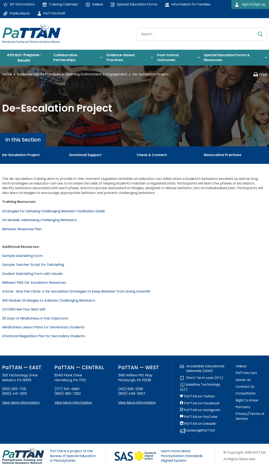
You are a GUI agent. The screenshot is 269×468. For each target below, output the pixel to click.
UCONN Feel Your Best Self (23, 309)
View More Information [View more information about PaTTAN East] (21, 402)
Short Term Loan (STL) (201, 378)
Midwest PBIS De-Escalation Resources (34, 282)
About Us (243, 380)
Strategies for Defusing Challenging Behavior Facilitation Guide (53, 211)
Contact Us (245, 386)
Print (260, 74)
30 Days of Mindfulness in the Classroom (35, 318)
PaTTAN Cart (246, 373)
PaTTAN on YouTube (198, 417)
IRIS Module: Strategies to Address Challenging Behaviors (49, 300)
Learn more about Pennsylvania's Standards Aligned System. (182, 456)
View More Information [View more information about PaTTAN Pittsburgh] (137, 402)
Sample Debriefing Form (22, 255)
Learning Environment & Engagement (96, 74)
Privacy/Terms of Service (250, 416)
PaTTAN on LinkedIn (198, 423)
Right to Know (247, 400)
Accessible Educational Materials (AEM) (202, 368)
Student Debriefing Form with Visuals (32, 273)
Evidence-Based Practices (39, 74)
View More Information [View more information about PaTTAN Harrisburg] (73, 402)
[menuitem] (25, 58)
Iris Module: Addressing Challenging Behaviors (39, 220)
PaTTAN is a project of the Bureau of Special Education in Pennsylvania (73, 456)
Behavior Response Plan (22, 229)
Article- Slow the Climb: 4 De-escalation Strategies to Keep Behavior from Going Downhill (76, 291)
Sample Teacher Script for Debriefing (33, 264)
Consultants (246, 393)
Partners (243, 407)
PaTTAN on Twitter (197, 396)
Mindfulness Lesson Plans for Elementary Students (43, 327)
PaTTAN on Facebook (200, 403)
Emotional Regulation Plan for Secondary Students (43, 336)
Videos (241, 366)
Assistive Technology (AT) (200, 387)
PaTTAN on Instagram (200, 410)
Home (7, 74)
